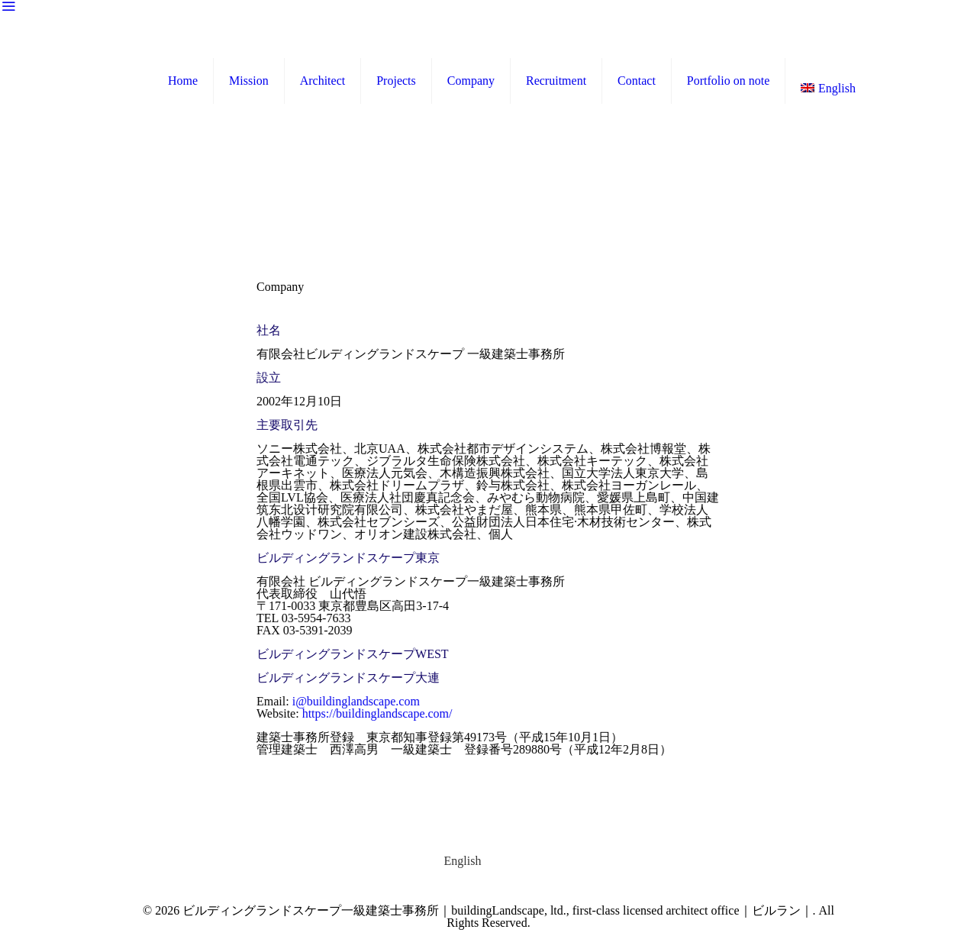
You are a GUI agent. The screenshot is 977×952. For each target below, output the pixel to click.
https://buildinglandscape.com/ (378, 713)
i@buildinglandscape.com (357, 701)
